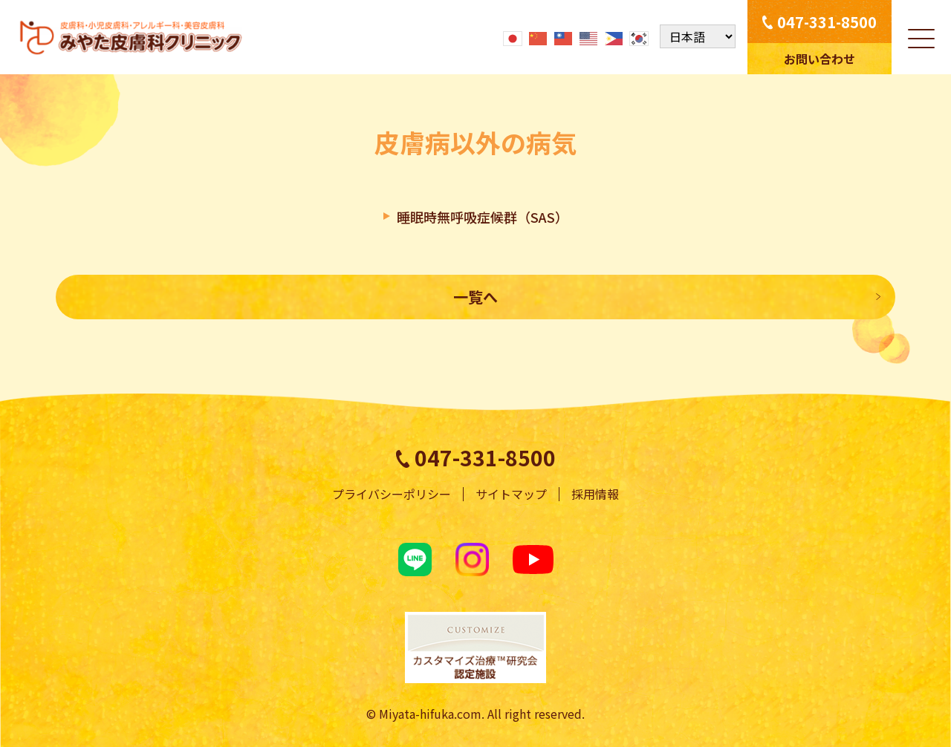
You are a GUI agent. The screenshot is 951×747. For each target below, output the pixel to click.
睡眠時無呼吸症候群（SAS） (482, 216)
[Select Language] (698, 37)
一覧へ (475, 296)
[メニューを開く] (921, 37)
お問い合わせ (819, 59)
